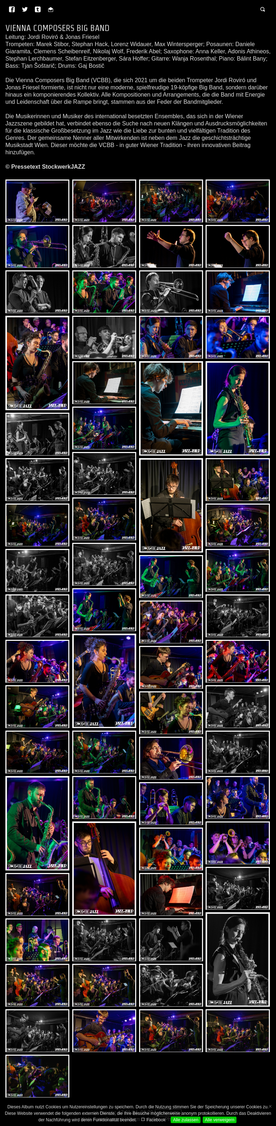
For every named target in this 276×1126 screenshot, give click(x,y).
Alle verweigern (219, 1119)
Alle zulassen (185, 1119)
